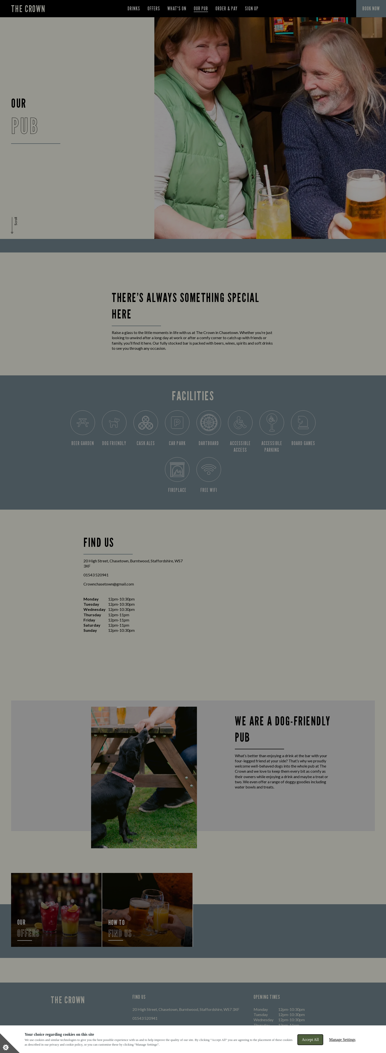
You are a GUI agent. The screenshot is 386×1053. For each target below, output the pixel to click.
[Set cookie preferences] (10, 1043)
